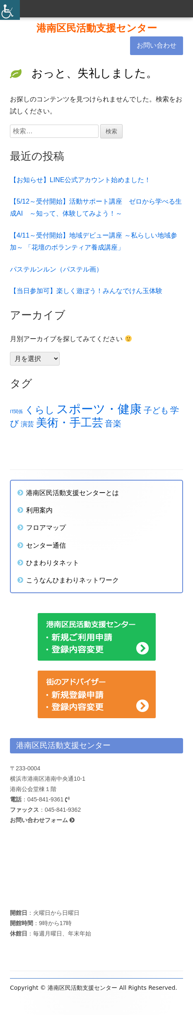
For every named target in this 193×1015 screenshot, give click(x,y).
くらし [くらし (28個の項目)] (40, 410)
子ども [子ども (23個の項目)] (156, 410)
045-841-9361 (48, 799)
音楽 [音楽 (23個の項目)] (113, 423)
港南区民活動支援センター (96, 28)
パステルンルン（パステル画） (56, 269)
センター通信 (46, 545)
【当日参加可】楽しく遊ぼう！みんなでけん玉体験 (86, 290)
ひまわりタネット (52, 562)
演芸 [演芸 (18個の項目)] (27, 424)
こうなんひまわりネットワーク (72, 580)
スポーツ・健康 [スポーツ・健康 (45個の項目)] (99, 409)
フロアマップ (46, 527)
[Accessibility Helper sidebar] (10, 10)
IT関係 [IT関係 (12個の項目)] (16, 411)
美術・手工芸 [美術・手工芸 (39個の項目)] (69, 422)
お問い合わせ (156, 45)
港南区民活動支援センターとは (72, 492)
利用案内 (39, 510)
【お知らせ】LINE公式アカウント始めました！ (80, 179)
